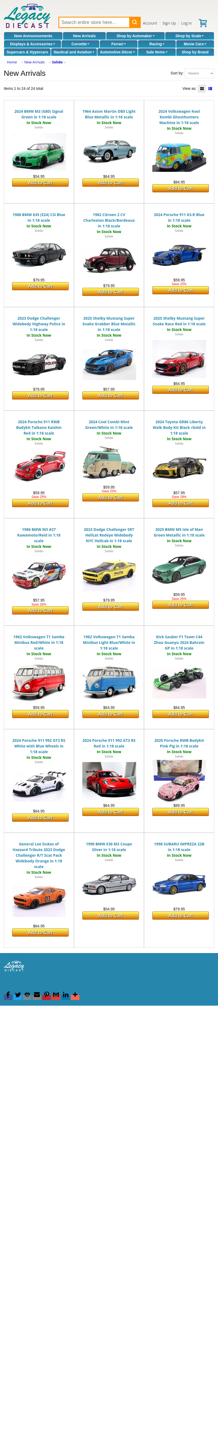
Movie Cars (195, 44)
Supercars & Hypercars (27, 52)
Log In (186, 23)
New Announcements (33, 36)
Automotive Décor (117, 52)
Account (150, 23)
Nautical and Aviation (74, 52)
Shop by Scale (189, 36)
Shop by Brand (195, 52)
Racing (157, 44)
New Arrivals (84, 36)
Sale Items (156, 52)
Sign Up (169, 23)
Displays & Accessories (32, 44)
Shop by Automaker (136, 36)
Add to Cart (40, 182)
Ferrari (118, 44)
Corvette (81, 44)
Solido (57, 62)
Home (12, 62)
